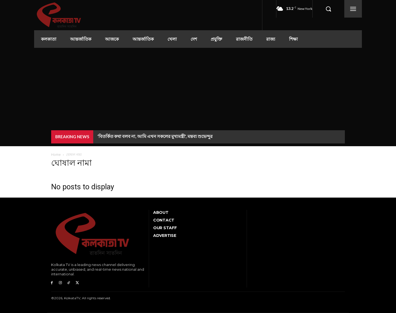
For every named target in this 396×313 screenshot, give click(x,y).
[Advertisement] (198, 89)
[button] (328, 9)
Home (56, 154)
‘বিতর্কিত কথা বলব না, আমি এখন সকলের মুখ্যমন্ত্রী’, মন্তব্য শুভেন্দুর (155, 136)
